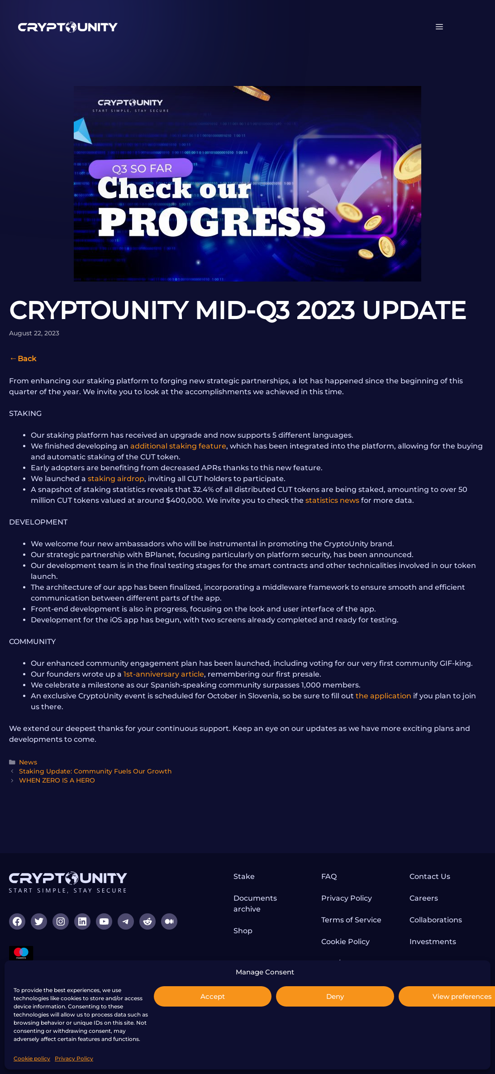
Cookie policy (32, 1058)
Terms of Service (351, 920)
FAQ (329, 876)
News (28, 762)
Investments (432, 941)
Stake (244, 876)
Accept (212, 996)
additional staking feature (178, 446)
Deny (335, 996)
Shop (242, 930)
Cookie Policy (345, 941)
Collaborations (435, 920)
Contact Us (429, 876)
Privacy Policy (74, 1058)
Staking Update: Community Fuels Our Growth (95, 771)
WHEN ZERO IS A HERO (57, 780)
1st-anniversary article (164, 674)
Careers (423, 898)
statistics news (332, 500)
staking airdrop (116, 478)
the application (383, 696)
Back (27, 358)
